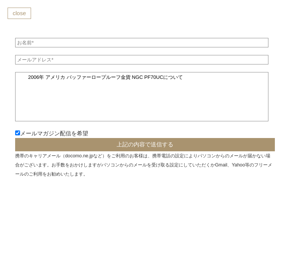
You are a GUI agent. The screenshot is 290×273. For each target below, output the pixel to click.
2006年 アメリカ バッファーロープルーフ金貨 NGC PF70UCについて (141, 96)
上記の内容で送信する (145, 144)
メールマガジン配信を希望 (54, 133)
